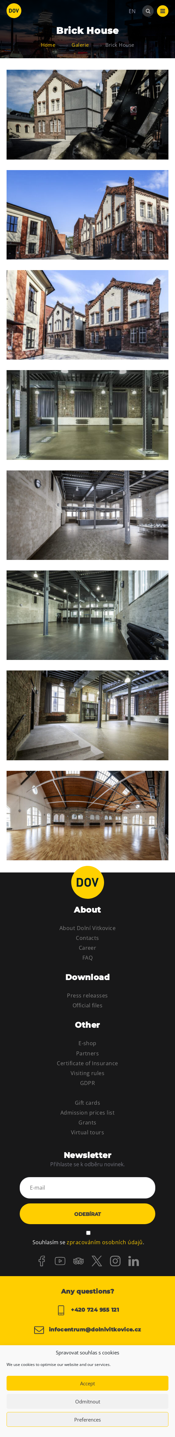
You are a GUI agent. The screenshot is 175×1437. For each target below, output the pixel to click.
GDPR (87, 1083)
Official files (88, 1005)
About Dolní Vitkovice (87, 928)
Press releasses (87, 995)
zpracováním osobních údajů (104, 1242)
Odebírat (87, 1214)
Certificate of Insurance (87, 1063)
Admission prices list (87, 1112)
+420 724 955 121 (87, 1310)
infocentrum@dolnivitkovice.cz (87, 1330)
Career (88, 947)
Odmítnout (87, 1401)
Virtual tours (87, 1132)
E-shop (87, 1043)
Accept (87, 1383)
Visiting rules (88, 1073)
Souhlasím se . (88, 1242)
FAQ (87, 957)
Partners (87, 1053)
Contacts (87, 938)
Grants (87, 1122)
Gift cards (87, 1102)
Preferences (87, 1419)
